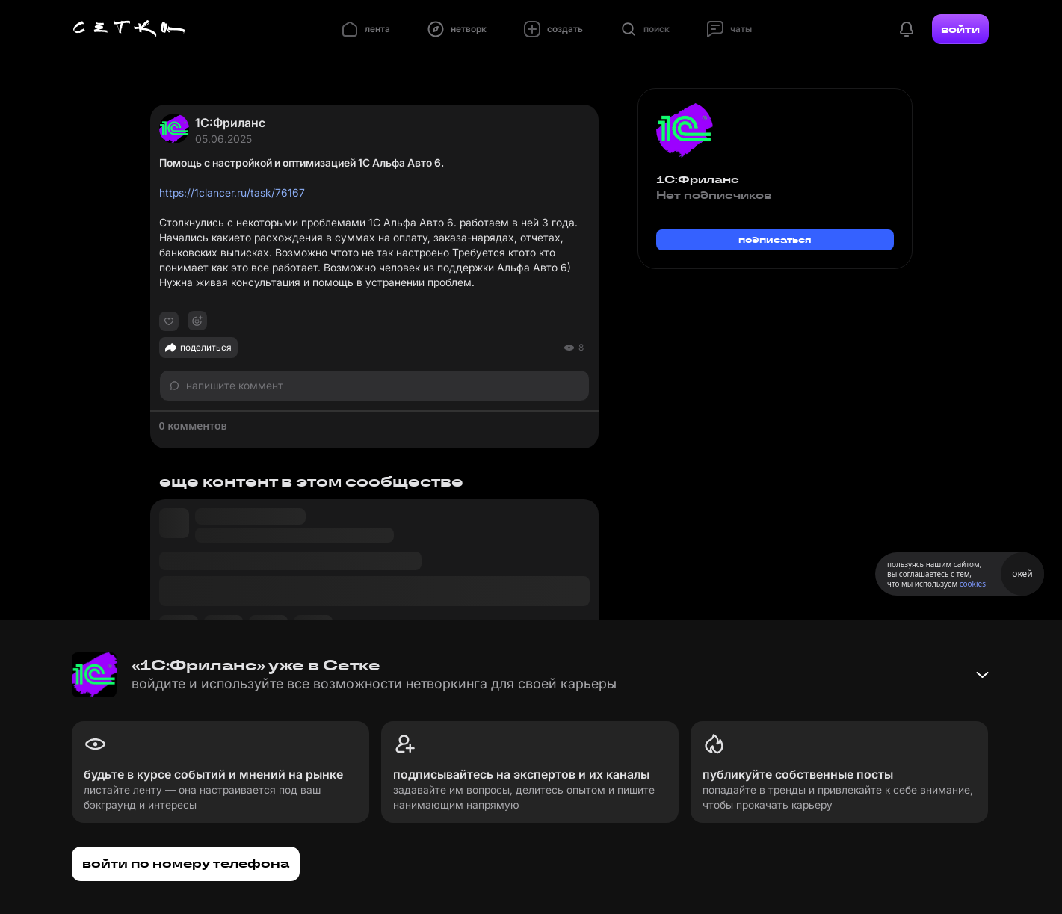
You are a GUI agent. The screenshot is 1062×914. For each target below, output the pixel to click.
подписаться (775, 239)
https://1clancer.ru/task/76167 (232, 192)
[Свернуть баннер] (982, 675)
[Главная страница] (129, 29)
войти (960, 29)
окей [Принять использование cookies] (1022, 573)
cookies (973, 583)
